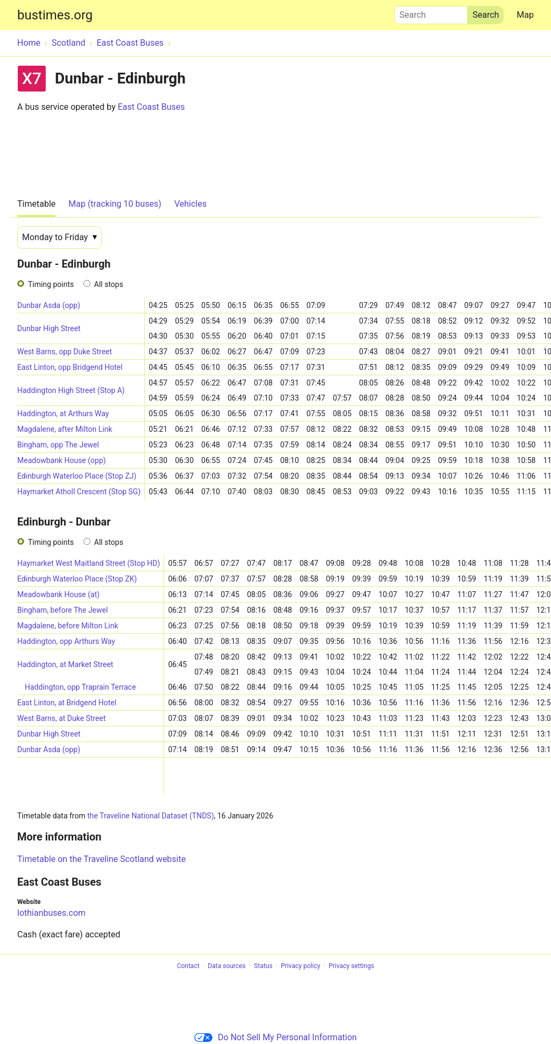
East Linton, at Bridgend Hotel (66, 702)
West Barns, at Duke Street (61, 718)
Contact (188, 966)
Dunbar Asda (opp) (48, 305)
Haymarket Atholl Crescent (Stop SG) (78, 491)
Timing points (51, 284)
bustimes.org (55, 15)
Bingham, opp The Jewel (58, 444)
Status (263, 966)
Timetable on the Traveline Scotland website (101, 859)
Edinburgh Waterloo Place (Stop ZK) (77, 578)
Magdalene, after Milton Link (64, 429)
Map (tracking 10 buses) (114, 204)
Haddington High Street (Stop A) (71, 390)
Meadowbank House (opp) (61, 460)
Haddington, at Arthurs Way (63, 413)
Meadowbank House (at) (58, 594)
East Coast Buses (151, 107)
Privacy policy (300, 966)
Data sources (226, 966)
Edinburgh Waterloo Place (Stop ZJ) (76, 476)
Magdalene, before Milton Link (67, 625)
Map (525, 15)
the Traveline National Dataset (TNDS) (150, 815)
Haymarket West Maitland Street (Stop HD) (88, 563)
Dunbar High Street (49, 328)
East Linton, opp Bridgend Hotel (70, 367)
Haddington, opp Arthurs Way (66, 641)
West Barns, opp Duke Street (64, 351)
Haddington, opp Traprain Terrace (80, 687)
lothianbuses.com (51, 913)
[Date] (59, 237)
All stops (108, 284)
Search (431, 12)
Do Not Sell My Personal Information (275, 1037)
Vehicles (190, 204)
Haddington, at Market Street (65, 664)
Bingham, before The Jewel (62, 610)
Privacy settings (352, 966)
